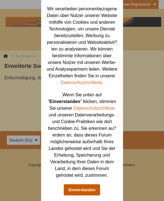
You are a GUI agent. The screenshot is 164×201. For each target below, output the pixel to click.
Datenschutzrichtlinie (81, 82)
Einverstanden (81, 190)
